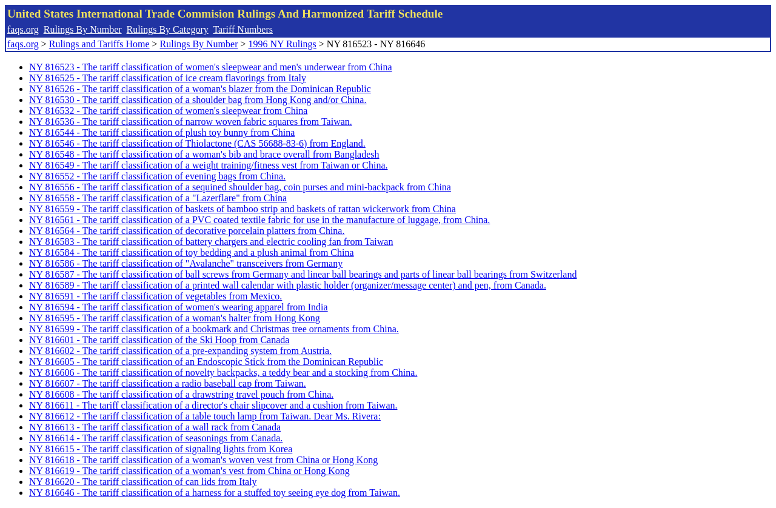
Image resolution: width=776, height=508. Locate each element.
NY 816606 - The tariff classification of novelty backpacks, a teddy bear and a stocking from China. (223, 372)
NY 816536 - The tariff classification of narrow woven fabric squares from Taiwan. (190, 121)
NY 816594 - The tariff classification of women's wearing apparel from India (178, 307)
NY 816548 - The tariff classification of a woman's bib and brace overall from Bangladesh (204, 154)
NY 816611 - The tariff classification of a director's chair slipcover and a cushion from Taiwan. (213, 405)
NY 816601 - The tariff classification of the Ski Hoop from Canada (159, 340)
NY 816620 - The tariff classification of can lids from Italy (143, 481)
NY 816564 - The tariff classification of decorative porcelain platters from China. (186, 231)
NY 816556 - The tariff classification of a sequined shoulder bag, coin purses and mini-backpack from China (240, 187)
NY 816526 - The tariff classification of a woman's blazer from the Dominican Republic (200, 89)
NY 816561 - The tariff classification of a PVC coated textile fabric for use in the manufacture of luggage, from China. (259, 220)
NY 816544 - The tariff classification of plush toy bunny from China (162, 132)
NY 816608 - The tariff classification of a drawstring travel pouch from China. (181, 394)
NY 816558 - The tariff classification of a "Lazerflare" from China (158, 198)
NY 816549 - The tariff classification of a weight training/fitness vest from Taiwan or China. (208, 165)
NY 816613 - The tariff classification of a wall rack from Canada (155, 427)
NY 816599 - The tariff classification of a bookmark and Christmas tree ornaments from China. (214, 329)
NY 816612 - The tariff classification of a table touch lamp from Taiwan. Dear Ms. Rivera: (205, 416)
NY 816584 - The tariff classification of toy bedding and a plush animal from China (191, 252)
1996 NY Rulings (282, 44)
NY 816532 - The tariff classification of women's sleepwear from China (168, 110)
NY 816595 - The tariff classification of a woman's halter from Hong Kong (174, 318)
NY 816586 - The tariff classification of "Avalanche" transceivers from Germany (186, 263)
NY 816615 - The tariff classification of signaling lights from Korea (160, 449)
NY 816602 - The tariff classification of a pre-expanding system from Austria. (180, 351)
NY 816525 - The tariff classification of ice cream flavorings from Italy (167, 78)
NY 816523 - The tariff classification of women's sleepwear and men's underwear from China (210, 67)
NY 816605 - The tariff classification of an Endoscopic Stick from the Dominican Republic (206, 361)
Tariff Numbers (243, 29)
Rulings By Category (168, 29)
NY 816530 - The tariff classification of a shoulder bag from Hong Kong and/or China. (197, 100)
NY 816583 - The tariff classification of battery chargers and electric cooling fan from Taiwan (211, 241)
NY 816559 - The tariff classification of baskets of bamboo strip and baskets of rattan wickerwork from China (242, 209)
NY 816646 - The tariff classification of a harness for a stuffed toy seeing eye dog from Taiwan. (214, 492)
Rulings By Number (83, 29)
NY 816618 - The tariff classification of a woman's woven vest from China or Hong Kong (203, 460)
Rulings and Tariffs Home (99, 44)
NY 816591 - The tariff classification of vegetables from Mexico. (155, 296)
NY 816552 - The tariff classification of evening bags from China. (157, 176)
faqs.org (23, 29)
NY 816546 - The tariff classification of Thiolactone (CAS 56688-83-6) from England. (197, 143)
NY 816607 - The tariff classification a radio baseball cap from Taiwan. (167, 383)
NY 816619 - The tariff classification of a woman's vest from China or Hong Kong (189, 471)
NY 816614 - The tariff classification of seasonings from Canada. (156, 438)
